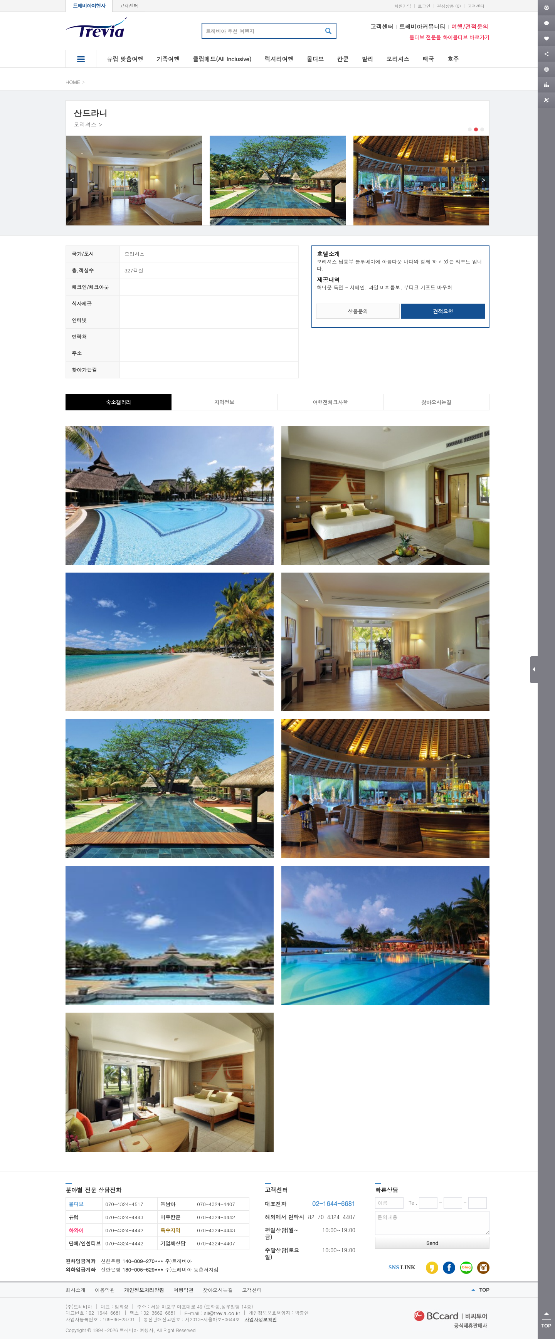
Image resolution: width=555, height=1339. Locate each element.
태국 (428, 59)
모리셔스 (397, 59)
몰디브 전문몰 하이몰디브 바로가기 (449, 37)
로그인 (424, 6)
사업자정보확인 (261, 1319)
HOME (73, 82)
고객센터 (128, 5)
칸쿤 (342, 59)
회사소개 (76, 1290)
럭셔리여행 (278, 59)
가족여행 (168, 59)
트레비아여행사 (89, 5)
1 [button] (469, 129)
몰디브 (315, 59)
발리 (367, 59)
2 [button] (476, 129)
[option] (134, 180)
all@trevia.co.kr (222, 1313)
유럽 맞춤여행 (125, 59)
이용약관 (105, 1290)
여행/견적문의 (469, 26)
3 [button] (482, 129)
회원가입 (402, 6)
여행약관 (183, 1290)
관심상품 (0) (449, 6)
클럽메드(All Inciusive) (222, 59)
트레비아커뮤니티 (422, 26)
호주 (453, 59)
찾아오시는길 (218, 1290)
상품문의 (358, 311)
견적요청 (443, 311)
